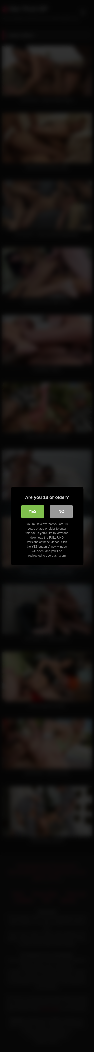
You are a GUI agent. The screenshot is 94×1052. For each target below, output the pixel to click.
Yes (33, 511)
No (61, 511)
